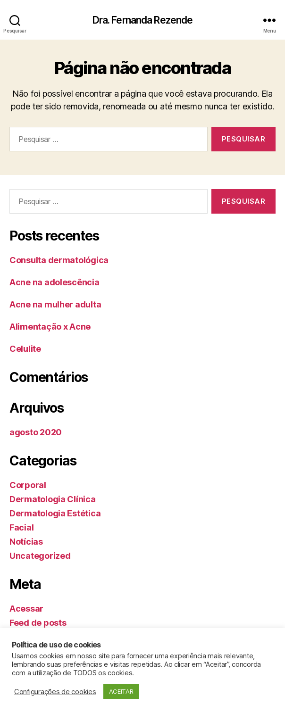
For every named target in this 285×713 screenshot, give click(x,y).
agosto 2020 (35, 432)
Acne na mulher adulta (55, 304)
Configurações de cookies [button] (55, 692)
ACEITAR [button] (121, 691)
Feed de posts (38, 623)
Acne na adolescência (54, 282)
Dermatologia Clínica (52, 499)
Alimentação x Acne (50, 327)
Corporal (27, 485)
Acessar (26, 609)
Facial (21, 527)
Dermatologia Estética (55, 513)
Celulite (25, 349)
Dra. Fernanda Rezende (142, 20)
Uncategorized (40, 556)
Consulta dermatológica (59, 260)
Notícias (26, 542)
